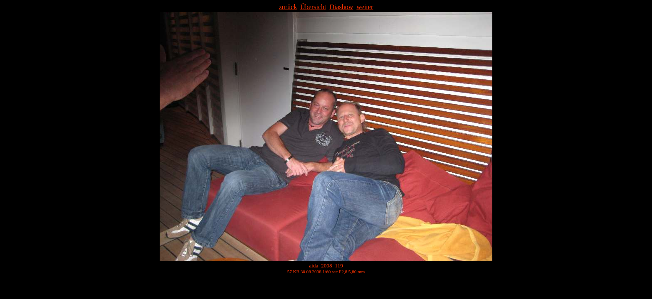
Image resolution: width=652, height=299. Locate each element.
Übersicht (313, 6)
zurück (288, 6)
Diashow (341, 6)
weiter (364, 6)
